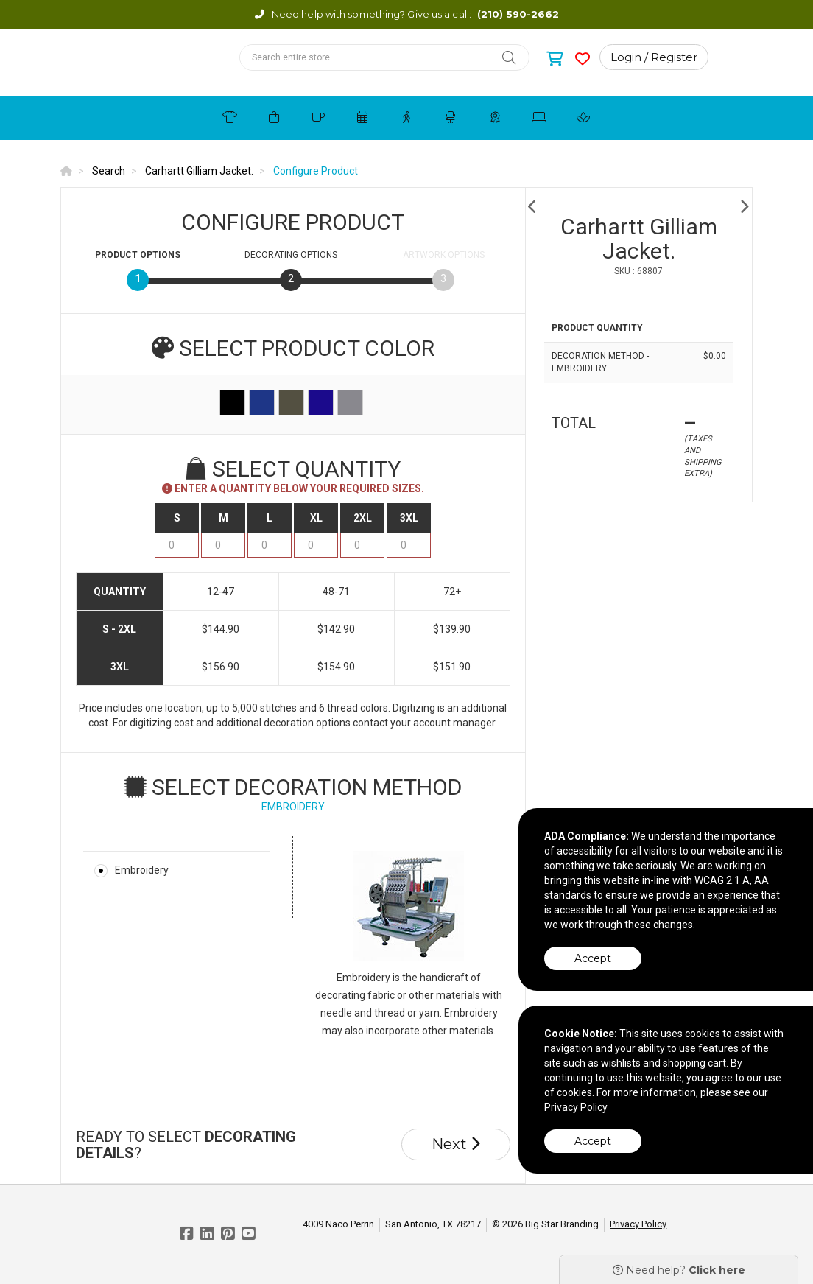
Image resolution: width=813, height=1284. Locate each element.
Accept (592, 958)
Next (456, 1144)
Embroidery (142, 870)
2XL (362, 518)
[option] (639, 206)
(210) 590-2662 (518, 14)
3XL (409, 518)
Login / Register (653, 57)
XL (316, 518)
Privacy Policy (638, 1223)
